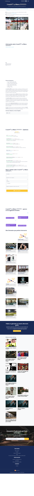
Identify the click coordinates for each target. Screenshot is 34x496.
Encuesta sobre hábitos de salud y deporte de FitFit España (17, 455)
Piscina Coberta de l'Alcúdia (10, 305)
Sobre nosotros (17, 450)
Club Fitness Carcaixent (10, 294)
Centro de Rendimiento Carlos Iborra (23, 250)
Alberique (8, 9)
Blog (17, 454)
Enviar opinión (17, 190)
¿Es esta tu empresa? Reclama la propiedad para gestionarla (17, 6)
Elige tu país (17, 470)
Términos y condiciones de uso (17, 459)
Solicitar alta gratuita (17, 330)
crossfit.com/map (14, 13)
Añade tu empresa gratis (17, 453)
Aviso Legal (17, 460)
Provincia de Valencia (15, 8)
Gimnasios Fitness (8, 8)
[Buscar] (26, 1)
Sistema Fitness (8, 261)
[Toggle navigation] (28, 1)
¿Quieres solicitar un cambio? (10, 47)
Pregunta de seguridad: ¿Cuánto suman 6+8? (12, 186)
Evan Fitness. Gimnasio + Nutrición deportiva (22, 273)
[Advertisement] (17, 36)
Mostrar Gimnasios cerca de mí (17, 440)
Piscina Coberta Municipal (22, 305)
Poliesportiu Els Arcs (9, 316)
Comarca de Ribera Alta (24, 8)
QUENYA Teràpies (20, 239)
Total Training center (9, 272)
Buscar (26, 438)
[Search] (23, 1)
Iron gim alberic (8, 250)
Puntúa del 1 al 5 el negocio (10, 177)
